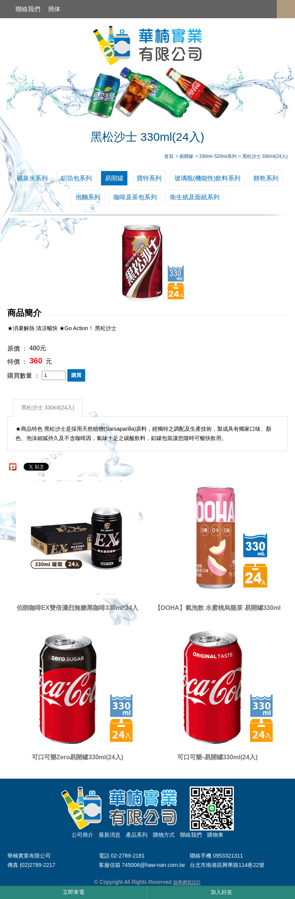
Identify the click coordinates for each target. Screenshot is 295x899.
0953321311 (228, 856)
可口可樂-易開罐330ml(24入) (217, 757)
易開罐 (114, 178)
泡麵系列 (87, 197)
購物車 (215, 835)
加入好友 (221, 892)
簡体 (54, 9)
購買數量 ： (23, 375)
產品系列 (137, 835)
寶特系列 (149, 178)
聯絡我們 (27, 9)
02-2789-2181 (127, 856)
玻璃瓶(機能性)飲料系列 (208, 178)
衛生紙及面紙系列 (195, 197)
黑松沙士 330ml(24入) (47, 408)
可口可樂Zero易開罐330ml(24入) (77, 757)
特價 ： (17, 361)
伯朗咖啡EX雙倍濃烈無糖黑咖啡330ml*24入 (78, 607)
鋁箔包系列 (76, 178)
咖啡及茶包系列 (135, 197)
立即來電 (73, 892)
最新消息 (109, 835)
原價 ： (17, 348)
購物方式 (164, 835)
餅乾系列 (266, 178)
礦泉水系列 (32, 178)
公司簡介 (82, 835)
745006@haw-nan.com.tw (153, 865)
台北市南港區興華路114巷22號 (227, 865)
